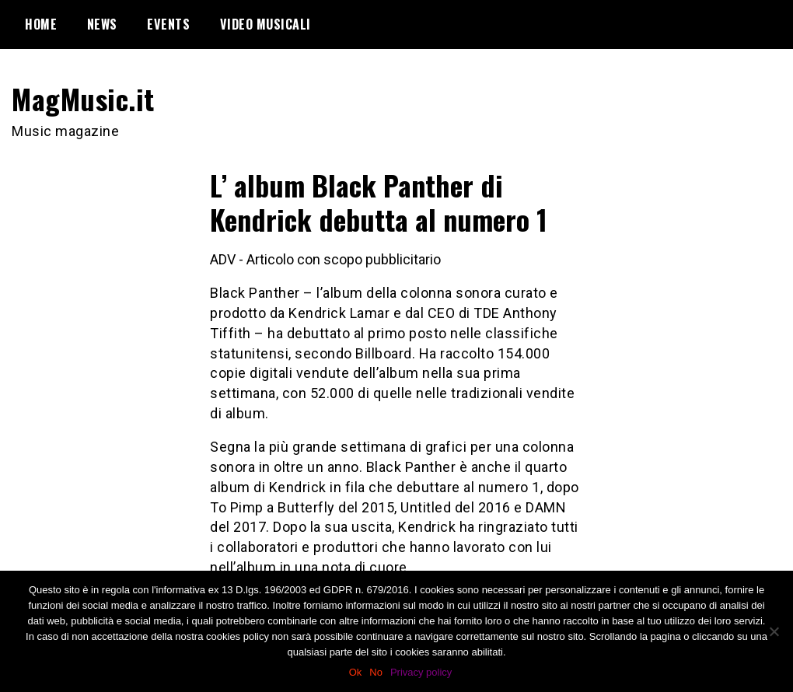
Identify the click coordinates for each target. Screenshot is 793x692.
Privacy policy (421, 672)
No (376, 672)
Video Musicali (265, 24)
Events (168, 24)
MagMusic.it (83, 98)
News (102, 24)
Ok (355, 672)
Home (41, 24)
